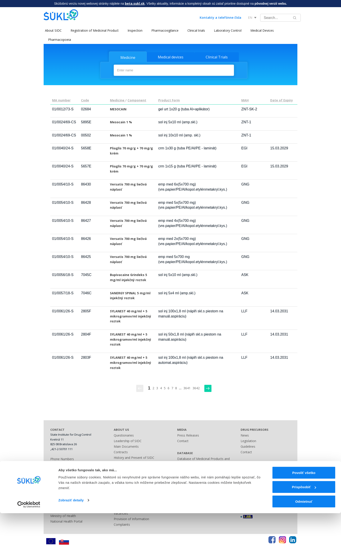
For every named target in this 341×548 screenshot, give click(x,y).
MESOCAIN (118, 109)
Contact (183, 440)
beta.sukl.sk (135, 3)
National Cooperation (129, 463)
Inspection (133, 30)
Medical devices (170, 57)
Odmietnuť (303, 536)
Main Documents (126, 446)
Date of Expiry (281, 100)
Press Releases (188, 435)
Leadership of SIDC (128, 440)
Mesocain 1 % (121, 121)
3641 (187, 387)
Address (56, 464)
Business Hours (61, 470)
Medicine (127, 57)
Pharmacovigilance (163, 30)
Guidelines (248, 446)
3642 (196, 387)
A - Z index (185, 486)
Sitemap (183, 480)
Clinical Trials (217, 57)
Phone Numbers (62, 458)
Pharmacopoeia (59, 39)
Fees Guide (122, 490)
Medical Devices (260, 30)
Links (181, 492)
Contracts (121, 451)
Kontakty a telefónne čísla (220, 17)
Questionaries (124, 435)
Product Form (169, 100)
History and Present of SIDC (134, 457)
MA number (61, 100)
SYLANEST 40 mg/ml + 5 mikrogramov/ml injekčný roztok (130, 316)
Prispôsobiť (304, 522)
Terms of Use (250, 486)
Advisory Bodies (125, 474)
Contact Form (187, 475)
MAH (245, 100)
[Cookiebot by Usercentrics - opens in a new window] (28, 539)
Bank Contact (60, 475)
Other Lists (185, 469)
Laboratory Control (226, 30)
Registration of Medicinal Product (93, 30)
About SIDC (52, 30)
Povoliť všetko (303, 507)
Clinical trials (195, 30)
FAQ (244, 480)
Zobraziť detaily (71, 535)
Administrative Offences (131, 485)
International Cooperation (132, 468)
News (245, 435)
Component (137, 100)
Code (85, 100)
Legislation (121, 479)
